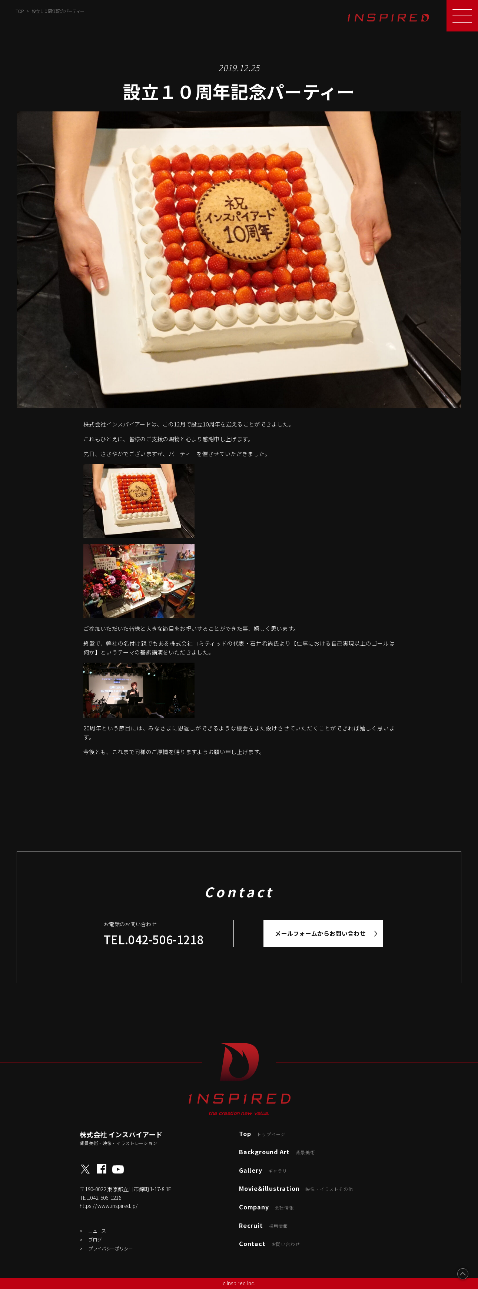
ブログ (95, 1239)
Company (266, 1206)
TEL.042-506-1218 (154, 939)
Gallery (265, 1170)
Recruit (263, 1225)
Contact (269, 1243)
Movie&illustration (296, 1188)
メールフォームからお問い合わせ (320, 933)
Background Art (277, 1151)
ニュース (97, 1230)
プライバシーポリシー (110, 1248)
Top (262, 1133)
